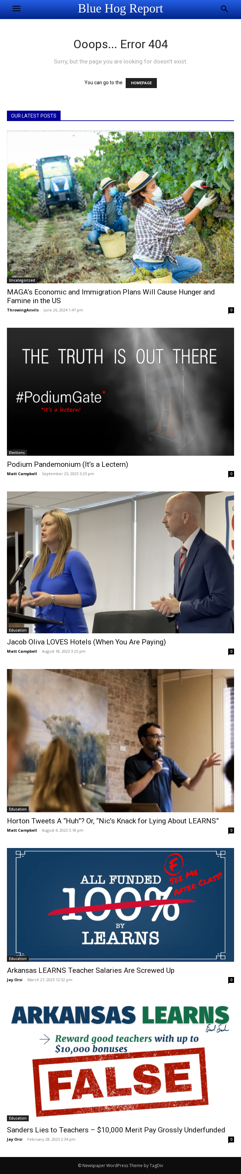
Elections (17, 452)
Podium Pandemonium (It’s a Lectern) (67, 464)
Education (18, 630)
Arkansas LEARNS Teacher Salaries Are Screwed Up (91, 970)
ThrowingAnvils (23, 309)
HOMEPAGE (141, 83)
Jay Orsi (15, 979)
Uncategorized (22, 280)
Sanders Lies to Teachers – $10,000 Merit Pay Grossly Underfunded (116, 1130)
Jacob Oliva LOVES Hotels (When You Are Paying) (86, 642)
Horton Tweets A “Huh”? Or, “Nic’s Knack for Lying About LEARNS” (113, 821)
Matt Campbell (22, 473)
